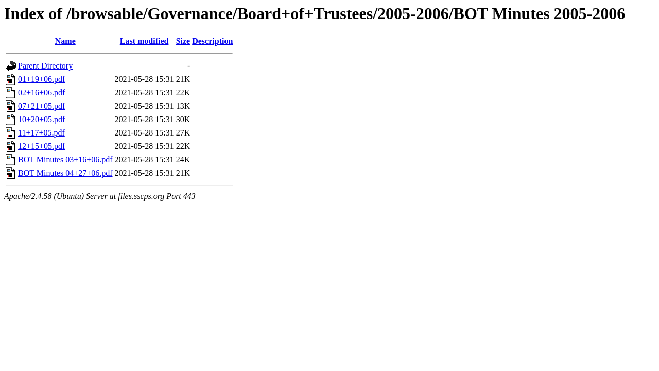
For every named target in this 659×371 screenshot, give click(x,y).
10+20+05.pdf (41, 119)
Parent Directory (45, 65)
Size (183, 41)
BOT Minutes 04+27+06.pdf (65, 172)
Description (212, 41)
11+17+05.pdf (41, 132)
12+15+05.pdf (41, 146)
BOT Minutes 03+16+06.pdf (65, 159)
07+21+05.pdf (41, 106)
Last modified (144, 41)
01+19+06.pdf (41, 79)
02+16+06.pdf (41, 92)
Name (65, 41)
